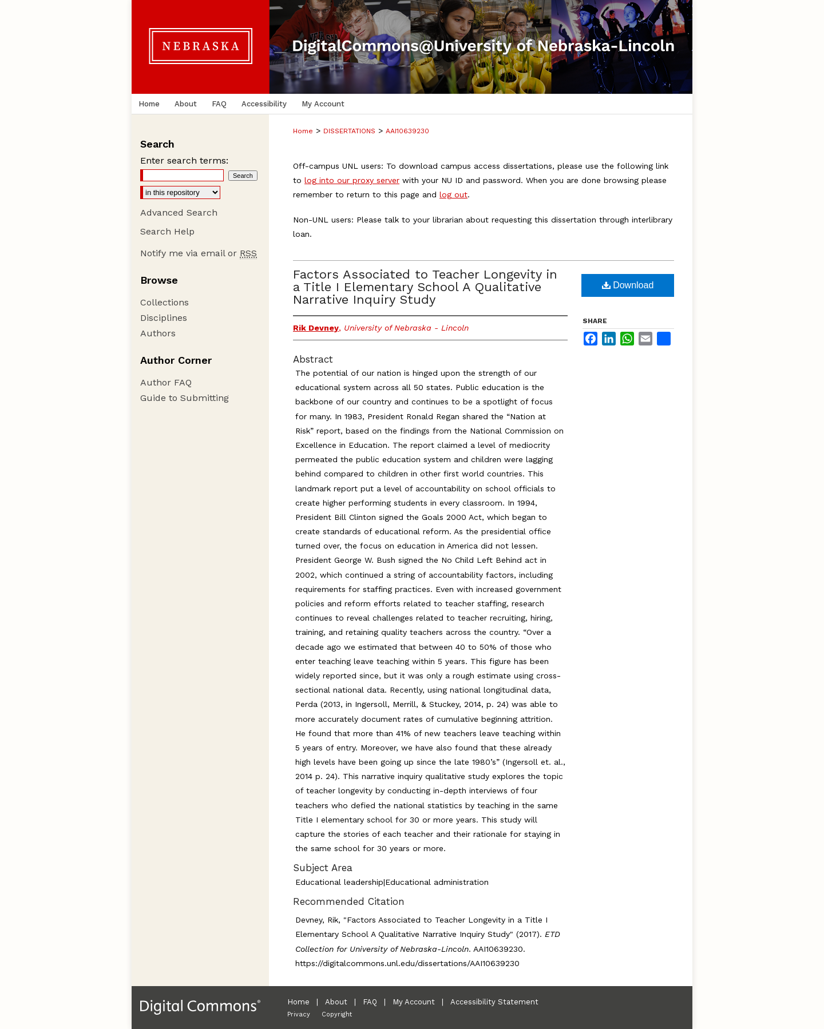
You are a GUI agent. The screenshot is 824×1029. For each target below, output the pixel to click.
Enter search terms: (184, 160)
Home (303, 131)
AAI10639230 (407, 131)
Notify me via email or (198, 253)
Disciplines (163, 317)
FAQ (370, 1002)
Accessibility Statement (494, 1002)
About (336, 1002)
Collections (164, 302)
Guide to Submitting (184, 397)
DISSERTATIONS (349, 131)
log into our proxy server (351, 180)
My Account (414, 1002)
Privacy (298, 1014)
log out (453, 194)
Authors (158, 333)
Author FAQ (166, 382)
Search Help (167, 231)
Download (628, 285)
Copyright (337, 1014)
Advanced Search (178, 212)
